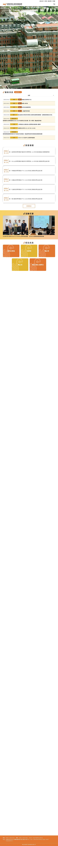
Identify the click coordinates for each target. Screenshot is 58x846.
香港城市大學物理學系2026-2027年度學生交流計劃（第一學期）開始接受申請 (22, 120)
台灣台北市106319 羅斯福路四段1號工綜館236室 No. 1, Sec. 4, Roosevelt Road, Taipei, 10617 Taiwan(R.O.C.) (27, 840)
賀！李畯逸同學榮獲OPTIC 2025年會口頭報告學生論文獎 (25, 170)
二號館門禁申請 (26, 111)
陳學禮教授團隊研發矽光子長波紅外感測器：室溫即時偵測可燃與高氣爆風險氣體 (22, 134)
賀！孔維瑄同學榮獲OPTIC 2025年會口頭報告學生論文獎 (25, 189)
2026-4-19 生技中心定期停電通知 (26, 137)
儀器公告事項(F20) (26, 99)
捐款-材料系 (25, 103)
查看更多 (18, 92)
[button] (5, 227)
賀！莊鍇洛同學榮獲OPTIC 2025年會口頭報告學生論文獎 (25, 180)
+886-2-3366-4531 (10, 837)
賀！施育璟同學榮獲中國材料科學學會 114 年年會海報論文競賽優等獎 (29, 152)
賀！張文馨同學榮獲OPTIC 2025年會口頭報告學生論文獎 (25, 199)
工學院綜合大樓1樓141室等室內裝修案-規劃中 (29, 124)
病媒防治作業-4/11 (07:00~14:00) (26, 128)
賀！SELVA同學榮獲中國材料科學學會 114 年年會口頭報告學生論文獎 (29, 161)
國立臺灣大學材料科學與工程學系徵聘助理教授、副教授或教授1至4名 (35, 115)
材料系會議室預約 (26, 107)
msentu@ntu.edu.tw (38, 837)
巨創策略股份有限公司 (31, 844)
